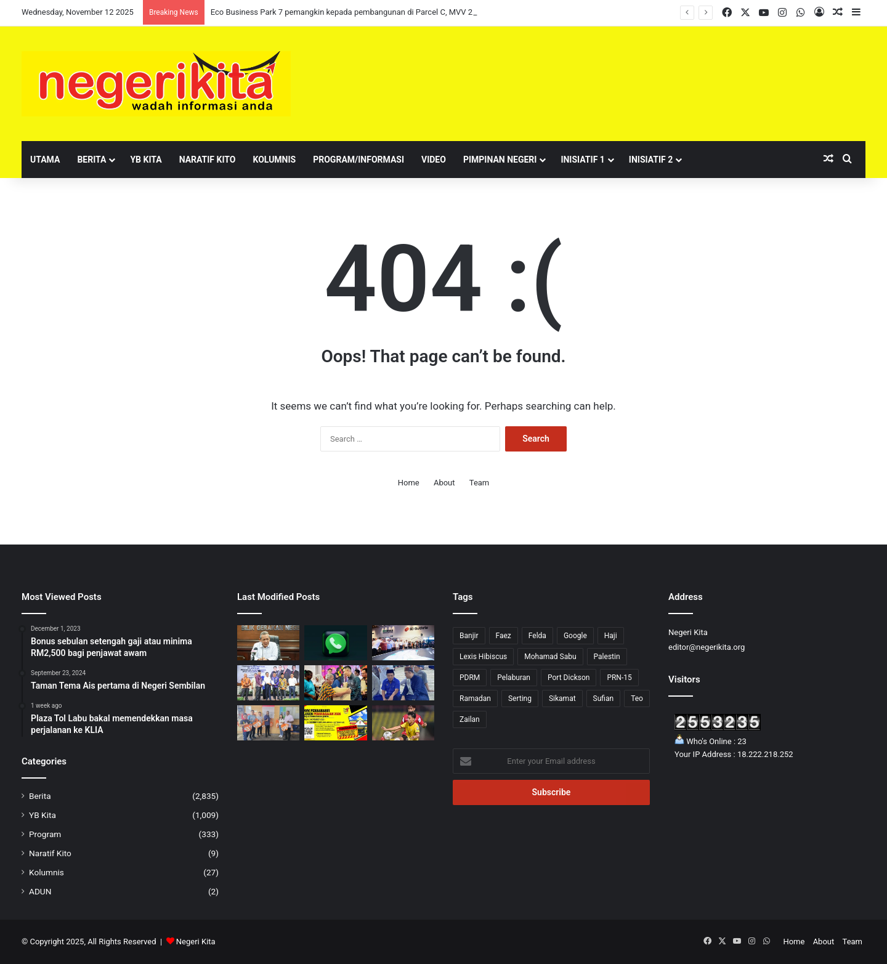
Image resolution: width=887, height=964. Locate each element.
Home (408, 482)
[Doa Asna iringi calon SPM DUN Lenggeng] (403, 682)
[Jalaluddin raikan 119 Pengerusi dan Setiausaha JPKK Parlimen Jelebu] (268, 682)
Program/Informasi (358, 159)
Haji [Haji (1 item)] (610, 635)
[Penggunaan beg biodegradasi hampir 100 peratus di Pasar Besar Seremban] (268, 722)
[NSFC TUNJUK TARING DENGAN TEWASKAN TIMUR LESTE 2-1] (403, 722)
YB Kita (145, 159)
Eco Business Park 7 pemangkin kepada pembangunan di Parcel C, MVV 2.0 (345, 12)
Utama (45, 159)
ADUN (40, 891)
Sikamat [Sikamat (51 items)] (562, 698)
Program (45, 834)
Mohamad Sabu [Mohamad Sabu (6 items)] (550, 656)
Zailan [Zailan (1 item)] (470, 719)
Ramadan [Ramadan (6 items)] (475, 698)
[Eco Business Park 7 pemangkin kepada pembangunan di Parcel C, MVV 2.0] (403, 642)
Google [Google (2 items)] (575, 635)
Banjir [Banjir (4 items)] (469, 635)
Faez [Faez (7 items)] (503, 635)
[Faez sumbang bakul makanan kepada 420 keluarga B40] (335, 682)
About (444, 482)
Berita (91, 159)
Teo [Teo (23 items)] (637, 698)
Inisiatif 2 (651, 159)
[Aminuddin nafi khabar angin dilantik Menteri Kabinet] (268, 642)
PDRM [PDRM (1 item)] (470, 677)
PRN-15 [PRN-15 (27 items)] (619, 677)
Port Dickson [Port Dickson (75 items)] (568, 677)
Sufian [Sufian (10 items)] (603, 698)
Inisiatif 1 (582, 159)
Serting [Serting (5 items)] (520, 698)
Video (433, 159)
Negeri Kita (196, 941)
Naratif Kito (207, 159)
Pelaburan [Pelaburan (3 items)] (513, 677)
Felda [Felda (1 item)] (537, 635)
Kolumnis (274, 159)
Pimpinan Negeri (500, 159)
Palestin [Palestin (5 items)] (607, 656)
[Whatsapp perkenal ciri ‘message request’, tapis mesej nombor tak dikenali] (335, 642)
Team (479, 482)
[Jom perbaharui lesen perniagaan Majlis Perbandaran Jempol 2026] (335, 722)
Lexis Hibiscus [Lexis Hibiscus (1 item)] (483, 656)
